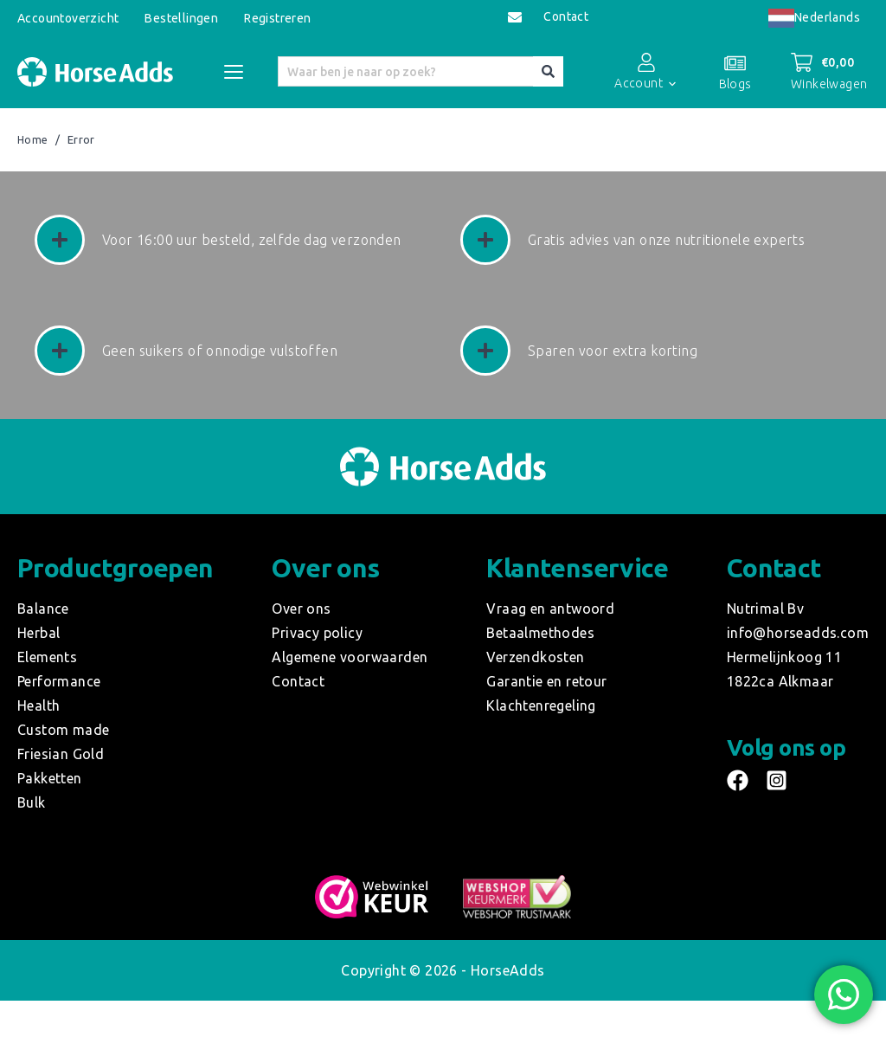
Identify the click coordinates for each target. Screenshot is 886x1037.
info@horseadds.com (798, 633)
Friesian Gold (60, 754)
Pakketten (49, 778)
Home (32, 140)
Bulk (31, 802)
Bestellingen (181, 18)
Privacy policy (317, 633)
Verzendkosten (535, 657)
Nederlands (814, 17)
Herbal (38, 633)
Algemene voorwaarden (349, 657)
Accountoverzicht (68, 18)
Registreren (277, 18)
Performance (58, 681)
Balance (43, 608)
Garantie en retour (546, 681)
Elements (47, 657)
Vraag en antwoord (550, 608)
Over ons (301, 608)
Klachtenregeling (540, 705)
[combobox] (814, 18)
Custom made (63, 729)
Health (38, 705)
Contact (565, 16)
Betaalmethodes (540, 633)
